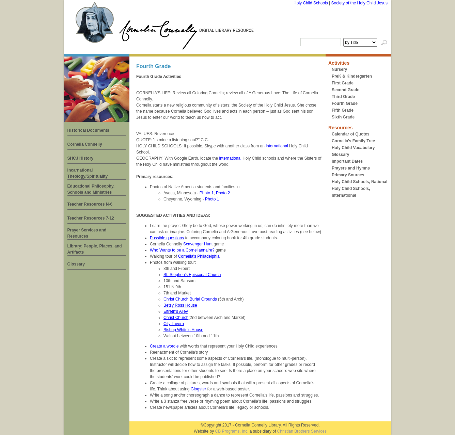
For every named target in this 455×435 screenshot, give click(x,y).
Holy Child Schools (311, 3)
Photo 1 (207, 193)
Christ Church (175, 317)
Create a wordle (164, 346)
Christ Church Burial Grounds (190, 299)
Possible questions (167, 238)
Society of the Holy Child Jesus (359, 3)
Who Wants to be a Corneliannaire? (182, 250)
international (277, 146)
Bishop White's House (183, 329)
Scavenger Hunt (198, 244)
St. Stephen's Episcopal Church (192, 274)
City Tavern (173, 323)
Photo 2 (223, 193)
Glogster (198, 389)
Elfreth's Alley (175, 311)
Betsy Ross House (180, 305)
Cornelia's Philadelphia (199, 256)
